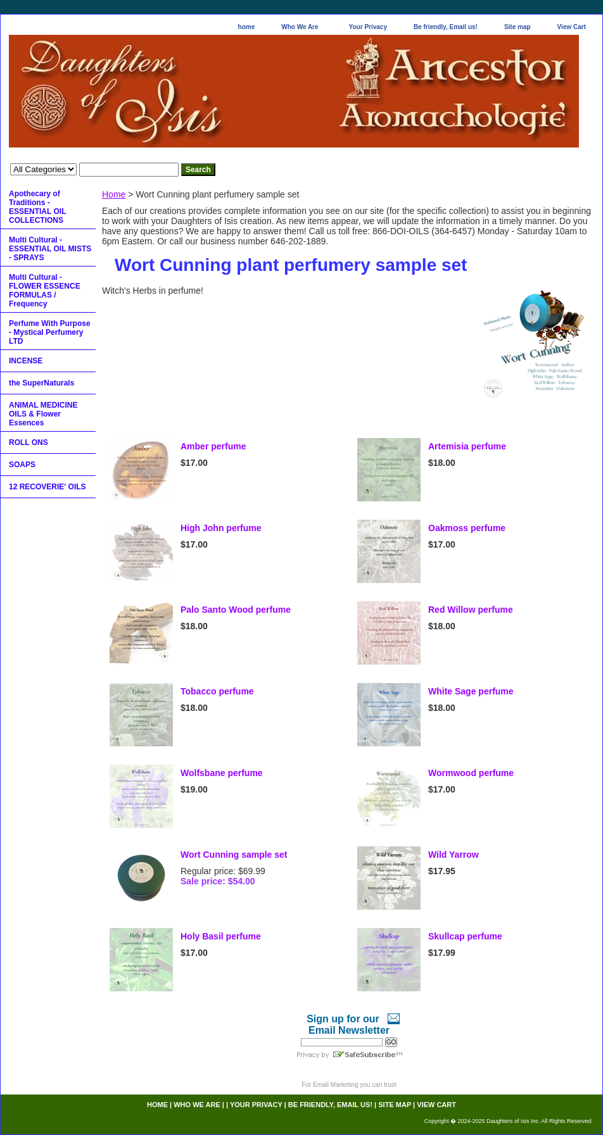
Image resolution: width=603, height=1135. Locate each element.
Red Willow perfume (470, 610)
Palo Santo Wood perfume (236, 610)
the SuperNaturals (41, 383)
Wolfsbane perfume (222, 773)
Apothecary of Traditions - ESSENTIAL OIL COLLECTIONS (37, 207)
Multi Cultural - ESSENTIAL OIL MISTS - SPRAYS (50, 248)
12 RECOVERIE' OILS (47, 486)
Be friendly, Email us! (446, 26)
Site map (517, 26)
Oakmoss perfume (466, 528)
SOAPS (22, 464)
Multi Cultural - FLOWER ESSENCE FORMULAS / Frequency (44, 290)
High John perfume (221, 528)
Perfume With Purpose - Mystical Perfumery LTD (50, 332)
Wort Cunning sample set (234, 855)
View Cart (571, 26)
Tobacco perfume (217, 691)
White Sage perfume (471, 691)
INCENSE (25, 360)
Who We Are (299, 26)
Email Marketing (336, 1084)
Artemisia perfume (467, 446)
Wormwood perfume (471, 773)
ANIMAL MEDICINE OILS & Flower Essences (43, 414)
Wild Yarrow (453, 855)
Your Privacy (368, 26)
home (246, 26)
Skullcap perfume (465, 936)
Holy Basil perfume (221, 936)
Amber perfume (213, 446)
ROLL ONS (28, 442)
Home (113, 194)
